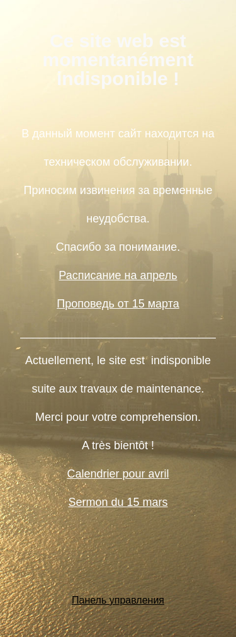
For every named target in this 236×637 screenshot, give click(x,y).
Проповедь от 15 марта (118, 303)
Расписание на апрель (118, 275)
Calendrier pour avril (118, 474)
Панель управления (118, 600)
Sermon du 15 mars (117, 502)
